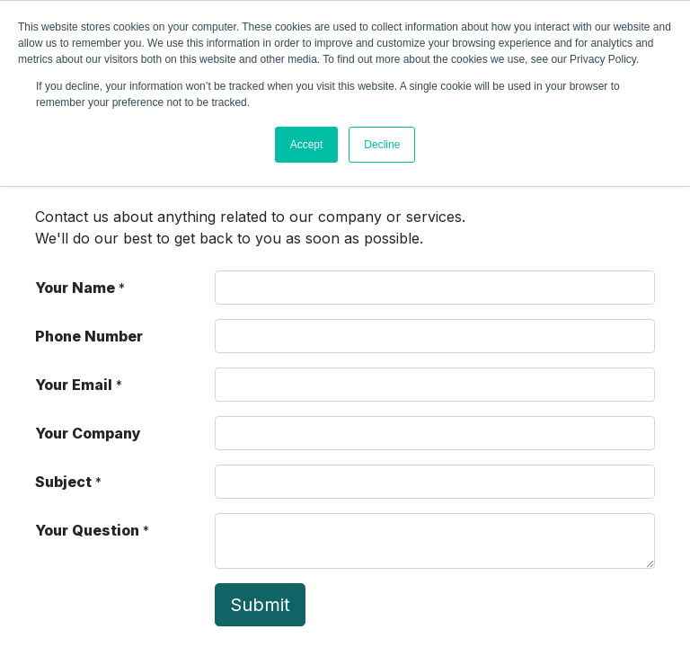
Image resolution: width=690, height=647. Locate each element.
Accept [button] (306, 144)
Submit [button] (260, 605)
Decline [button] (382, 144)
